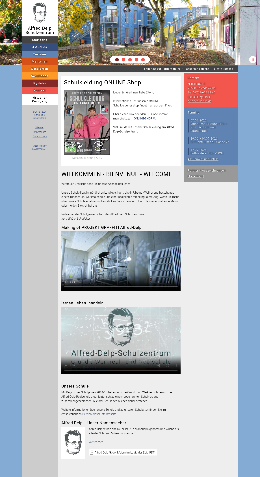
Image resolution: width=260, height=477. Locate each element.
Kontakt (40, 90)
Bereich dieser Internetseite (99, 414)
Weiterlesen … (97, 442)
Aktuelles (39, 47)
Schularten (39, 69)
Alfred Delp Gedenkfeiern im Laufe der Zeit (125, 452)
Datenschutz (40, 136)
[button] (117, 59)
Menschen (40, 61)
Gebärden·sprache (197, 68)
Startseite (39, 40)
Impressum (39, 132)
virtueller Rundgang (39, 99)
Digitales (40, 83)
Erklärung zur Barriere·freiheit (163, 68)
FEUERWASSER (38, 148)
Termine (39, 54)
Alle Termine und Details (203, 159)
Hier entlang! (196, 176)
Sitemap (39, 127)
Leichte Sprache (223, 68)
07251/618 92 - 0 (204, 92)
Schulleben (39, 76)
